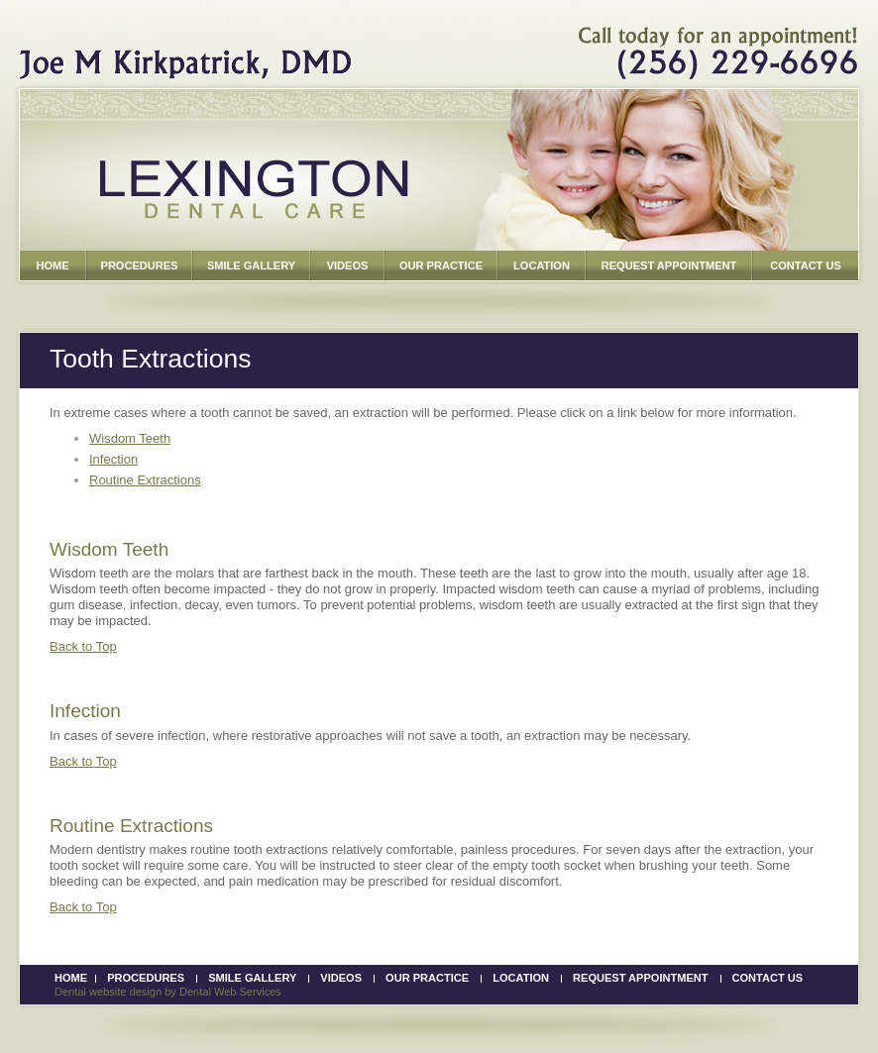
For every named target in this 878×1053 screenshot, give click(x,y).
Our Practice (427, 978)
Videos (341, 978)
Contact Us (768, 978)
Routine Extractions (145, 480)
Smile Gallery (252, 978)
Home (71, 978)
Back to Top (83, 646)
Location (521, 978)
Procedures (145, 978)
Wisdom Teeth (129, 438)
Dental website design (108, 992)
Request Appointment (640, 978)
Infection (113, 459)
